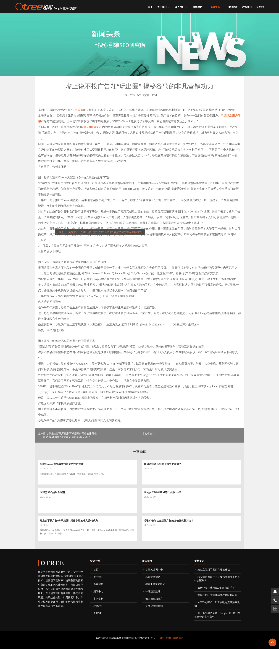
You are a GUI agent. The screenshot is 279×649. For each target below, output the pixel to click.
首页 (150, 7)
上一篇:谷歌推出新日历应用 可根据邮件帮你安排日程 (67, 433)
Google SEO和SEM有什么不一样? (162, 492)
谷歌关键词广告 (152, 569)
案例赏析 (233, 7)
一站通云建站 (151, 591)
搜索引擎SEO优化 (153, 584)
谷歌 (80, 109)
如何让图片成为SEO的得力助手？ (214, 587)
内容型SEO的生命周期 (52, 492)
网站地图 (178, 638)
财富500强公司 (90, 126)
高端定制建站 (151, 577)
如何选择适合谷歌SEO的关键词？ (162, 464)
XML (169, 638)
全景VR (260, 7)
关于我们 (162, 7)
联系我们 (247, 7)
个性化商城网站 (152, 606)
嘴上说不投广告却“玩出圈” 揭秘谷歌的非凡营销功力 (69, 520)
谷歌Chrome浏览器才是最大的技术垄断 (61, 464)
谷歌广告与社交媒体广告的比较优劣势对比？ (169, 520)
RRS (162, 638)
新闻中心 (215, 7)
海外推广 (179, 7)
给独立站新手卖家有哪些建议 (212, 569)
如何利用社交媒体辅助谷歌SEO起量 (215, 595)
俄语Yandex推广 (152, 598)
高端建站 (197, 7)
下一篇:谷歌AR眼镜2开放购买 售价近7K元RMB (64, 437)
